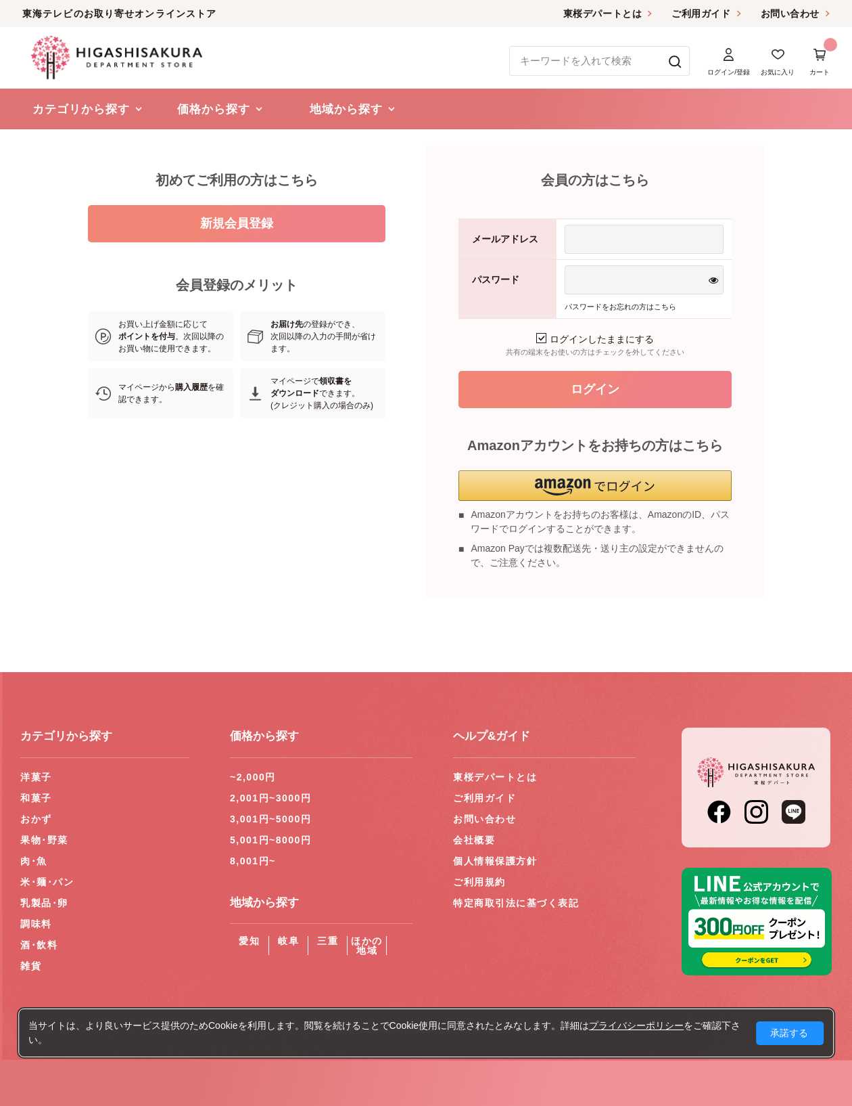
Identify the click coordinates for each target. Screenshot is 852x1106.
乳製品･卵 (44, 903)
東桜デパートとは (602, 13)
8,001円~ (253, 861)
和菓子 (36, 798)
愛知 (249, 941)
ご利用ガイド (700, 13)
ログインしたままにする (595, 339)
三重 (327, 941)
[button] (595, 485)
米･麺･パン (47, 882)
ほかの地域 (367, 945)
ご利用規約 (479, 882)
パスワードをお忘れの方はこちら (620, 307)
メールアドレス (505, 239)
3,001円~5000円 (270, 819)
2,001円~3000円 (270, 798)
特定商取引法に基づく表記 (516, 903)
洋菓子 (36, 777)
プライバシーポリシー (636, 1025)
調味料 (36, 924)
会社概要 (474, 840)
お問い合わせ (790, 13)
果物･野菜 (44, 840)
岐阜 (288, 941)
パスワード (495, 279)
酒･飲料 (38, 944)
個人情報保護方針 (495, 861)
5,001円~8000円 (270, 840)
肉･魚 (33, 861)
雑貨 (30, 965)
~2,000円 (253, 777)
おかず (36, 819)
